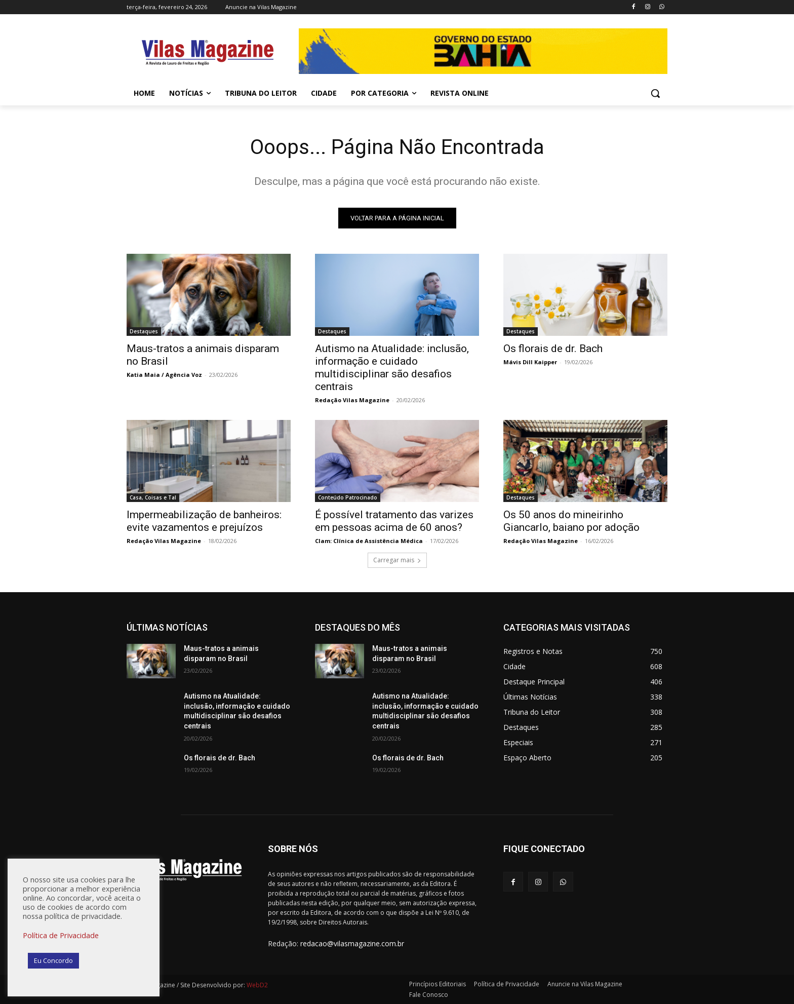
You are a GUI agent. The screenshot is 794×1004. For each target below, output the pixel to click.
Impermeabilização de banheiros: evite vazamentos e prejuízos (204, 521)
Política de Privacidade (61, 935)
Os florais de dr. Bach (553, 348)
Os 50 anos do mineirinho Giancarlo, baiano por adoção (571, 521)
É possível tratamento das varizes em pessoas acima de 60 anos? (394, 521)
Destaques (144, 331)
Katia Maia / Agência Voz (164, 374)
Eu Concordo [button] (53, 960)
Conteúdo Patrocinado (347, 497)
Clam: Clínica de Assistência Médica (369, 541)
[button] (655, 93)
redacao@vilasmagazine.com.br (352, 943)
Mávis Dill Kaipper (530, 362)
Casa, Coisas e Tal (153, 497)
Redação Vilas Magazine (352, 400)
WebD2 (256, 985)
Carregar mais (397, 560)
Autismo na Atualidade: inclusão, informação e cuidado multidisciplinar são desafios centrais (392, 367)
